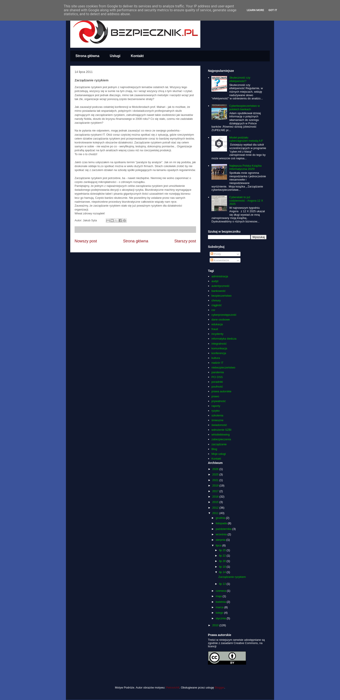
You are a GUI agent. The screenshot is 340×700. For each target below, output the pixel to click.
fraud (214, 329)
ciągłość (216, 305)
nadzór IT (217, 362)
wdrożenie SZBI (221, 429)
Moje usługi (218, 453)
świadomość (219, 425)
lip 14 (223, 572)
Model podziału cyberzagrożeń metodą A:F (246, 139)
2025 (215, 474)
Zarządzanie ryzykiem (232, 576)
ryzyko (215, 410)
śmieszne (217, 420)
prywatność (218, 401)
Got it (272, 10)
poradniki (217, 381)
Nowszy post (86, 241)
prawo (215, 396)
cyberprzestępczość (223, 314)
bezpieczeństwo (221, 295)
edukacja (217, 324)
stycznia (221, 618)
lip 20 (223, 561)
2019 (215, 485)
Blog (214, 449)
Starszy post (185, 241)
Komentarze (220, 260)
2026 (215, 469)
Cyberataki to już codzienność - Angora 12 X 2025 (246, 200)
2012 (215, 507)
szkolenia (217, 415)
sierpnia (221, 539)
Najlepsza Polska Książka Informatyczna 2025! (245, 167)
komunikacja (219, 348)
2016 (215, 496)
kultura (215, 358)
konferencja (218, 353)
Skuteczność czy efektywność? (239, 79)
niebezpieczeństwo (223, 367)
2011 (215, 513)
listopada (222, 523)
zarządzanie (219, 444)
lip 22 (223, 555)
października (224, 529)
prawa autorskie (221, 391)
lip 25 (223, 550)
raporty (215, 406)
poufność (217, 386)
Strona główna (87, 56)
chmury (216, 300)
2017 (215, 491)
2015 (215, 502)
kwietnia (221, 601)
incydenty (217, 333)
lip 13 (223, 583)
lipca (219, 545)
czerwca (221, 590)
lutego (220, 612)
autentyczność (220, 286)
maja (219, 596)
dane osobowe (220, 319)
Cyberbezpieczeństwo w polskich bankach (244, 107)
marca (220, 607)
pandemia (217, 372)
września (222, 534)
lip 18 (223, 566)
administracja (219, 276)
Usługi (115, 56)
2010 (215, 625)
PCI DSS (217, 377)
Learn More (255, 10)
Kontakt (137, 56)
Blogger (219, 687)
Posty (216, 254)
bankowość (218, 290)
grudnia (221, 517)
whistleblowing (220, 434)
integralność (219, 343)
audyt (214, 281)
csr (213, 310)
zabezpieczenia (221, 439)
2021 (215, 480)
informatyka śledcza (223, 338)
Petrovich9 (172, 687)
